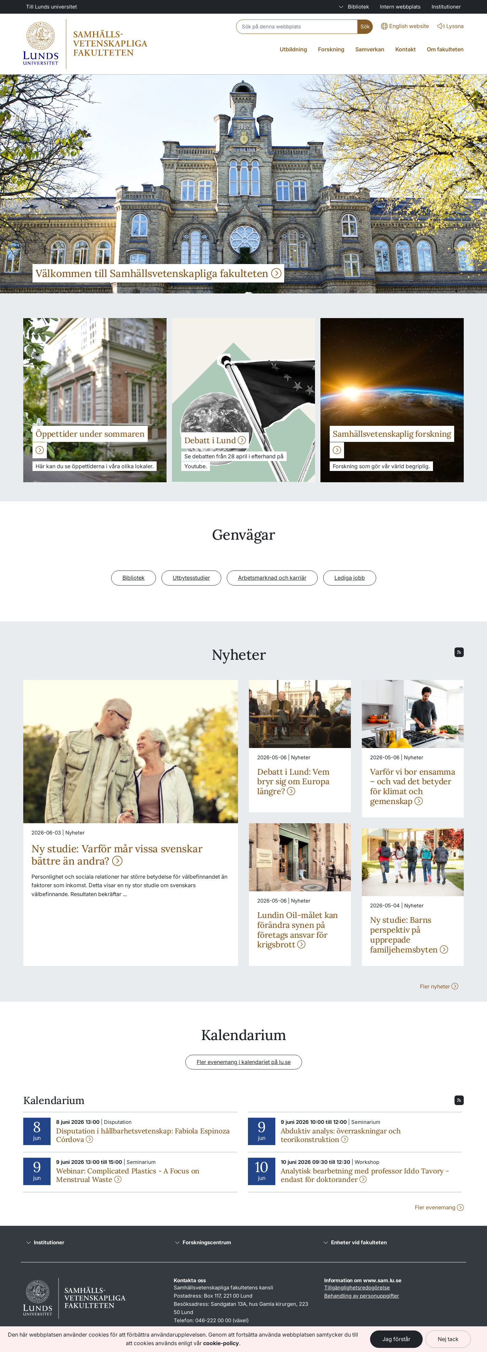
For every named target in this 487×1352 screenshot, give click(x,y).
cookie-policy (221, 1343)
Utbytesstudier (191, 577)
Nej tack (448, 1339)
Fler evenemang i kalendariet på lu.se (244, 1062)
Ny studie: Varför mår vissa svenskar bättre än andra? (116, 854)
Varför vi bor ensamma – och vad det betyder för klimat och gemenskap (412, 786)
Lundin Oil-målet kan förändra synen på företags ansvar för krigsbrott (297, 930)
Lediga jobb (349, 577)
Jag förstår (396, 1339)
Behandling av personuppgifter (361, 1295)
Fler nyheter (439, 986)
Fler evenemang (439, 1207)
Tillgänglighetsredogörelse (357, 1287)
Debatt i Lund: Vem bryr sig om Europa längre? (293, 781)
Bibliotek (133, 577)
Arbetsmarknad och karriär (272, 577)
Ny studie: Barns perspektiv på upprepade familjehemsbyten (409, 935)
